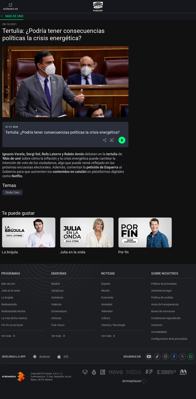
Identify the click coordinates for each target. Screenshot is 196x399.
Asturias (57, 317)
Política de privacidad (164, 282)
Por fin (123, 252)
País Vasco (58, 324)
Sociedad (107, 303)
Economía (108, 296)
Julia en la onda (72, 252)
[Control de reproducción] (121, 140)
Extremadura (59, 310)
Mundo (106, 289)
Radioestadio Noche (14, 310)
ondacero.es (10, 6)
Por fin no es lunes (13, 324)
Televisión (107, 310)
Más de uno (11, 16)
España (106, 282)
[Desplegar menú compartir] (105, 140)
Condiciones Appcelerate (166, 317)
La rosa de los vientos (15, 317)
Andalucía (58, 296)
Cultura (106, 317)
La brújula (10, 252)
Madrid (56, 282)
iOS (62, 356)
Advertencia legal (162, 289)
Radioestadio (10, 303)
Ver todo (8, 335)
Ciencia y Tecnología (114, 324)
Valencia (57, 303)
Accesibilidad (159, 331)
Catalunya (58, 289)
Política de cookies (163, 296)
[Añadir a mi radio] (112, 140)
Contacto (157, 324)
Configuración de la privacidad (170, 338)
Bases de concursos (164, 310)
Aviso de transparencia (165, 303)
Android (41, 356)
